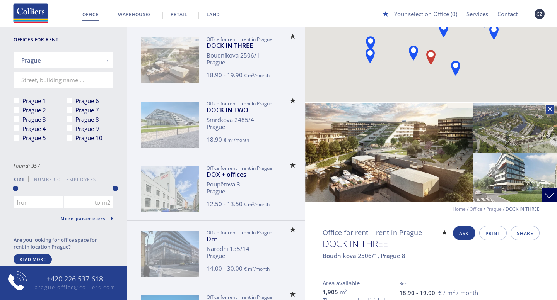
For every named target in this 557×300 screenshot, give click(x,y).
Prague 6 (87, 101)
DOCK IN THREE (230, 45)
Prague (494, 209)
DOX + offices (226, 174)
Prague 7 (87, 110)
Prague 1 (34, 101)
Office (90, 14)
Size (19, 179)
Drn (212, 239)
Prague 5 (34, 138)
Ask (464, 233)
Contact (507, 14)
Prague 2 (34, 110)
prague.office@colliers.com (74, 287)
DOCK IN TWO (227, 110)
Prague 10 (89, 138)
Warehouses (134, 14)
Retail (179, 14)
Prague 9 (87, 128)
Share (525, 233)
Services (477, 14)
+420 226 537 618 (75, 279)
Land (213, 14)
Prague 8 (87, 119)
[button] (370, 43)
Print (492, 233)
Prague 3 (34, 119)
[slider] (15, 188)
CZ (539, 14)
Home (459, 209)
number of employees (62, 179)
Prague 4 (34, 128)
